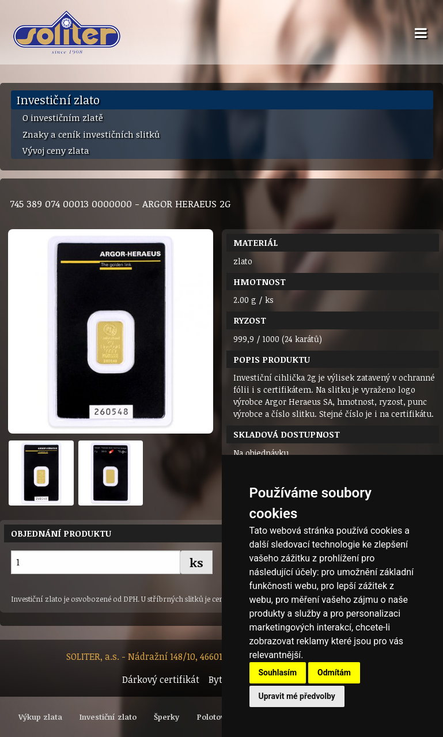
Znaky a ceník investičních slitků (91, 134)
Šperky (166, 717)
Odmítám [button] (334, 672)
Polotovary (217, 717)
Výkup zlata (40, 717)
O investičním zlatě (62, 117)
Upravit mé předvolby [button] (297, 696)
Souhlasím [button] (278, 672)
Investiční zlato (58, 100)
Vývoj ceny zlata (55, 150)
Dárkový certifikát (160, 679)
